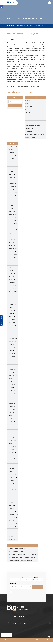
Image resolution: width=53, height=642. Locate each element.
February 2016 (12, 359)
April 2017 (11, 316)
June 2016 (11, 347)
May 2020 (11, 205)
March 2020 (11, 211)
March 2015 (11, 393)
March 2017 (11, 319)
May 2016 (11, 350)
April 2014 (11, 428)
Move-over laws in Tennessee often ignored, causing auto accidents (23, 554)
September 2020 (12, 192)
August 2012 (11, 489)
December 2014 (12, 403)
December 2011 (12, 514)
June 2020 (11, 202)
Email (35, 577)
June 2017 (11, 310)
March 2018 (11, 282)
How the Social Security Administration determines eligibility (22, 557)
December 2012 (12, 477)
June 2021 (11, 165)
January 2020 (12, 217)
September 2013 (12, 449)
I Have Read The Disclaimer (18, 591)
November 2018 (12, 257)
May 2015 (11, 387)
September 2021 (12, 155)
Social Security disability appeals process (17, 551)
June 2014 (11, 421)
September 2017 (12, 301)
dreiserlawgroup (13, 39)
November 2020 (12, 186)
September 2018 (12, 264)
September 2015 (12, 375)
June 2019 (11, 239)
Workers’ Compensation (31, 137)
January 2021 (12, 180)
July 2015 (11, 381)
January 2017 (12, 325)
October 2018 (12, 260)
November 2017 (12, 294)
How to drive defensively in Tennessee (17, 548)
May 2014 (11, 424)
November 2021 (12, 149)
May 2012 (11, 499)
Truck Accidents (29, 128)
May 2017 (11, 313)
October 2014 (12, 409)
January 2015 (12, 400)
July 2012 (11, 492)
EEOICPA (28, 112)
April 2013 (11, 465)
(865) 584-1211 (13, 623)
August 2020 (11, 195)
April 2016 (11, 353)
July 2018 (11, 270)
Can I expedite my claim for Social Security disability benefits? (22, 560)
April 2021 (11, 171)
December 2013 (12, 440)
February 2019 (12, 248)
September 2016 (12, 338)
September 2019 (12, 230)
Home (8, 25)
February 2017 (12, 322)
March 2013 (11, 468)
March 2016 (11, 356)
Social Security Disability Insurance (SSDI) (35, 122)
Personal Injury (29, 115)
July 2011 (11, 530)
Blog (27, 103)
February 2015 (12, 397)
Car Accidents (14, 25)
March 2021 (11, 174)
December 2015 (12, 366)
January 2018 (12, 288)
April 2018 (11, 279)
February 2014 (12, 434)
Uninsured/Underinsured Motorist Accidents (35, 134)
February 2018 (12, 285)
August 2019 (11, 233)
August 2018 (11, 267)
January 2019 (12, 251)
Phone (22, 577)
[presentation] (18, 597)
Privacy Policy (41, 592)
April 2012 (11, 502)
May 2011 (11, 536)
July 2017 (11, 307)
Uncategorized (29, 131)
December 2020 (12, 183)
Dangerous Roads (30, 109)
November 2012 (12, 480)
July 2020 (11, 199)
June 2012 (11, 496)
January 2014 (12, 437)
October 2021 (12, 152)
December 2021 (12, 146)
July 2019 (11, 236)
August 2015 (11, 378)
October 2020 (12, 189)
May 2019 (11, 242)
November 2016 (12, 332)
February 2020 (12, 214)
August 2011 (11, 527)
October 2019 (12, 226)
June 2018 (11, 273)
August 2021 (11, 158)
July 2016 (11, 344)
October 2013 (12, 446)
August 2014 (11, 415)
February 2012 (12, 508)
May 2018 (11, 276)
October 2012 (12, 483)
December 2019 (12, 220)
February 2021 (12, 177)
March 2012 (11, 505)
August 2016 (11, 341)
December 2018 (12, 254)
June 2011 (11, 533)
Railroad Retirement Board (32, 119)
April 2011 (11, 539)
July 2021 (11, 161)
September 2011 (12, 523)
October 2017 (12, 298)
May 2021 (11, 168)
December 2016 (12, 329)
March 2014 (11, 431)
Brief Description (13, 583)
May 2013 (11, 462)
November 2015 (12, 369)
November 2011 (12, 517)
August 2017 (11, 304)
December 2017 (12, 291)
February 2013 (12, 471)
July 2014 (11, 418)
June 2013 (11, 458)
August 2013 (11, 452)
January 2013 (12, 474)
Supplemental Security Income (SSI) (33, 125)
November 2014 (12, 406)
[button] (1, 6)
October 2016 (12, 335)
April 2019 (11, 245)
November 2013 (12, 443)
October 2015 (12, 372)
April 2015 (11, 390)
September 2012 (12, 486)
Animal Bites (28, 100)
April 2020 (11, 208)
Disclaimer (36, 592)
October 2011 (12, 520)
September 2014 (12, 412)
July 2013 (11, 455)
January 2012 (12, 511)
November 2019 (12, 223)
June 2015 (11, 384)
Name (11, 577)
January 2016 (12, 363)
